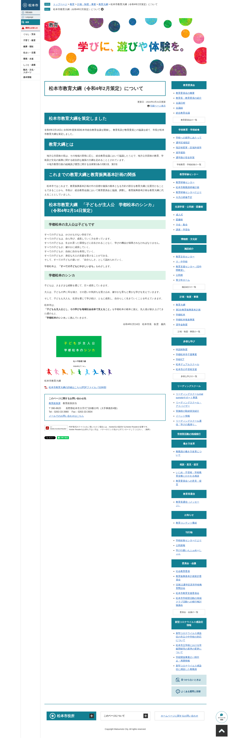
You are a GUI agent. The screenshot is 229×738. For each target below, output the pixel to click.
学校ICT (180, 359)
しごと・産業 (29, 65)
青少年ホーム (183, 280)
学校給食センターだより (189, 540)
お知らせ (189, 515)
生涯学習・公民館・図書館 (189, 207)
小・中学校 (182, 261)
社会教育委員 (183, 571)
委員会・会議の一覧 (189, 612)
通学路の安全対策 (185, 157)
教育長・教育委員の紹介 (189, 98)
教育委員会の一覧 (189, 120)
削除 (102, 9)
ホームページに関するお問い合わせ (179, 716)
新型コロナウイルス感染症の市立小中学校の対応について (189, 637)
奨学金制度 (182, 324)
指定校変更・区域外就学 (189, 147)
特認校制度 (182, 349)
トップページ (60, 4)
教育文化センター (185, 256)
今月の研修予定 (184, 197)
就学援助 (180, 152)
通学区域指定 (183, 142)
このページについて (114, 716)
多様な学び (189, 341)
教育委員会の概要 (185, 93)
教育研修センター (189, 174)
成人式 (179, 214)
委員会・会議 (189, 563)
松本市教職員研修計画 (187, 187)
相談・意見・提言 (189, 464)
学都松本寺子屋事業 (186, 354)
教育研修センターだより (189, 192)
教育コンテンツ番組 (186, 523)
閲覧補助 (28, 12)
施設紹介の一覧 (189, 287)
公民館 (179, 275)
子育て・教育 (29, 40)
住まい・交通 (29, 52)
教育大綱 (103, 4)
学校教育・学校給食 (188, 130)
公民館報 (180, 545)
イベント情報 (183, 416)
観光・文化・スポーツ (29, 71)
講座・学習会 (183, 229)
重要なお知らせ (31, 28)
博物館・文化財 (189, 239)
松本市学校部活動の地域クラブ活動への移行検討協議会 (189, 601)
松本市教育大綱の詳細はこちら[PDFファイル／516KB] (77, 387)
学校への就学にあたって (189, 137)
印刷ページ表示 (158, 106)
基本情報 (27, 77)
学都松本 (180, 314)
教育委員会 (189, 85)
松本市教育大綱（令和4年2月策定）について (76, 9)
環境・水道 (28, 59)
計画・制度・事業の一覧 (189, 331)
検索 (27, 22)
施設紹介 (189, 249)
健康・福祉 (28, 46)
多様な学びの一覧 (189, 376)
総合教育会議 (183, 113)
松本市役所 (65, 716)
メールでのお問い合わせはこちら (66, 416)
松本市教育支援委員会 (187, 593)
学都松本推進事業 (185, 319)
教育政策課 (54, 403)
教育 (72, 4)
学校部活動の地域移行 (189, 434)
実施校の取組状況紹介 (187, 411)
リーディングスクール (189, 386)
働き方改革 (189, 443)
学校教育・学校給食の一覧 (189, 164)
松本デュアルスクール (187, 364)
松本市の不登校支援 (186, 369)
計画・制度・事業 (86, 4)
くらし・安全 (29, 34)
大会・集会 (182, 224)
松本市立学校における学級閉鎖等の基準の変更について (189, 648)
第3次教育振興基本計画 (188, 309)
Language (29, 17)
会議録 (179, 108)
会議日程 (180, 103)
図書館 (179, 219)
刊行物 (188, 532)
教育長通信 (189, 494)
